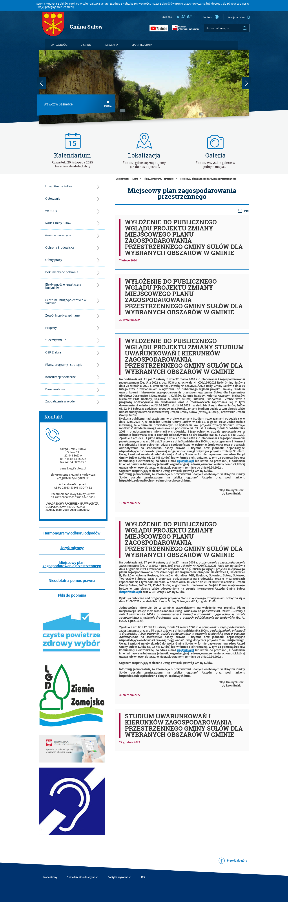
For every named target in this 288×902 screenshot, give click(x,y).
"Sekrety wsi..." (55, 340)
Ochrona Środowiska (59, 248)
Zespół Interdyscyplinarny (62, 315)
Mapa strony (50, 877)
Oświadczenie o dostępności (82, 877)
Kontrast (211, 17)
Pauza (108, 104)
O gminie (86, 45)
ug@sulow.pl (185, 461)
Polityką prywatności (136, 4)
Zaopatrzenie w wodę (60, 401)
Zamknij (68, 7)
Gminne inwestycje (58, 235)
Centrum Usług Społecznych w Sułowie (65, 302)
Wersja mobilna (239, 17)
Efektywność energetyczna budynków (63, 286)
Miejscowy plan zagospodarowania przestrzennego (208, 179)
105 (143, 877)
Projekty (51, 328)
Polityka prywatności (119, 877)
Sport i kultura (142, 45)
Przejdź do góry (237, 861)
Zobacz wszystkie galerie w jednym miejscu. (215, 165)
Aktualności (59, 45)
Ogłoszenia (52, 199)
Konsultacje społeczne (60, 377)
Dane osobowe (55, 389)
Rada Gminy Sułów (58, 223)
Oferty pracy (53, 260)
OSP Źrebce (53, 352)
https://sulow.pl (130, 592)
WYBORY (51, 211)
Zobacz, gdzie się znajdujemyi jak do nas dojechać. (144, 165)
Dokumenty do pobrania (61, 272)
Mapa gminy (111, 45)
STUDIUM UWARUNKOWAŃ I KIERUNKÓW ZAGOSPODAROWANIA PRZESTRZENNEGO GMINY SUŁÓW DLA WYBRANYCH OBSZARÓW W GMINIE (184, 725)
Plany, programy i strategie (63, 365)
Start (135, 179)
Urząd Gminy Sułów (58, 186)
